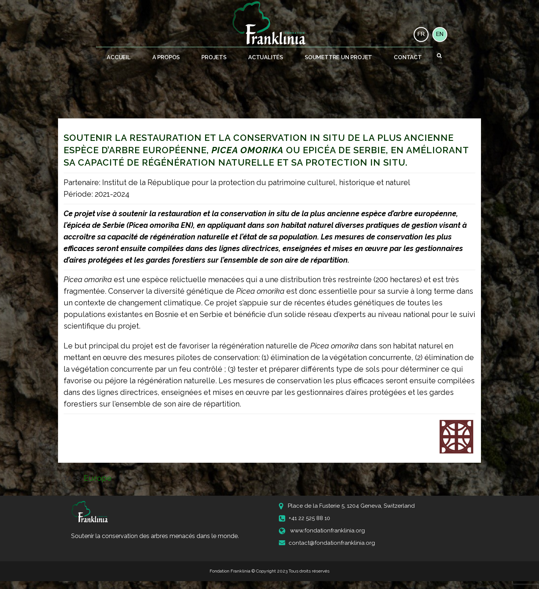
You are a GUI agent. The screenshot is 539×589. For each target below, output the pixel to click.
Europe (98, 478)
